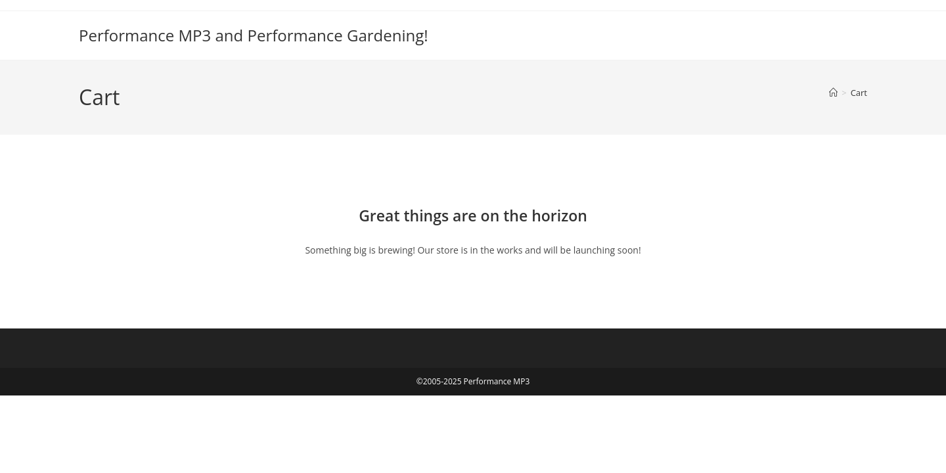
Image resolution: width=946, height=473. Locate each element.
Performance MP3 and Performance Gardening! (253, 35)
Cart (859, 93)
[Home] (833, 93)
